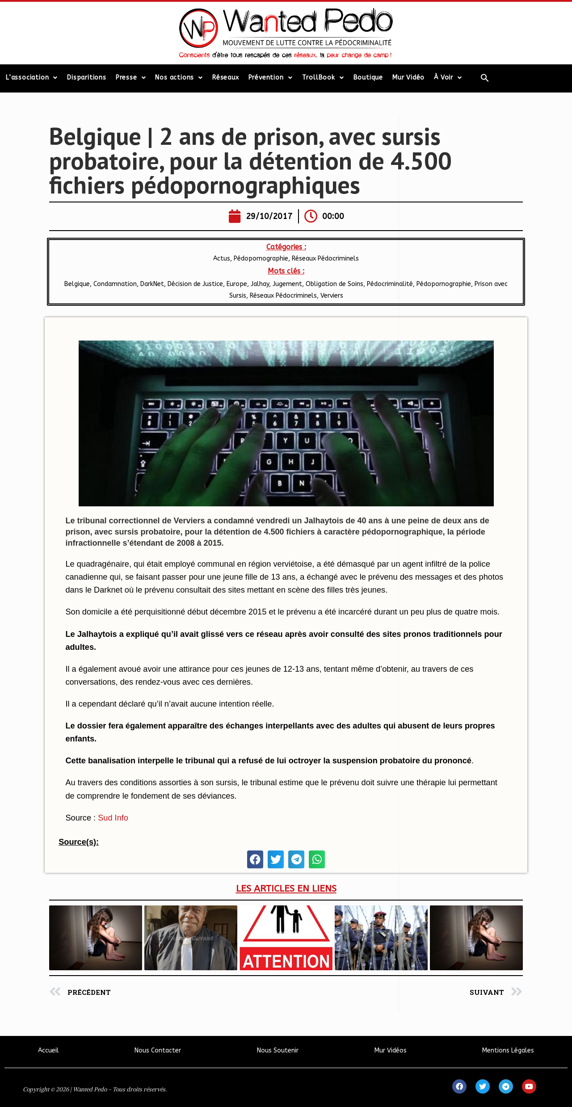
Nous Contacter (158, 1050)
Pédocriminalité (390, 284)
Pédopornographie (261, 258)
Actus (221, 258)
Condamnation (115, 284)
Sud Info (113, 817)
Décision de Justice (195, 284)
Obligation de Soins (334, 284)
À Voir (448, 77)
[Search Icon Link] (485, 78)
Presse (131, 77)
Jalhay (260, 284)
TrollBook (323, 77)
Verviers (331, 295)
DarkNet (152, 284)
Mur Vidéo (408, 77)
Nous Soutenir (278, 1050)
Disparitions (86, 77)
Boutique (368, 77)
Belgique (77, 284)
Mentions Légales (508, 1050)
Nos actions (179, 77)
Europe (237, 284)
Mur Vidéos (390, 1050)
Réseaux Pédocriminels (325, 258)
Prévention (270, 77)
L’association (32, 77)
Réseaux (225, 77)
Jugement (287, 284)
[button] (255, 859)
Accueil (48, 1050)
